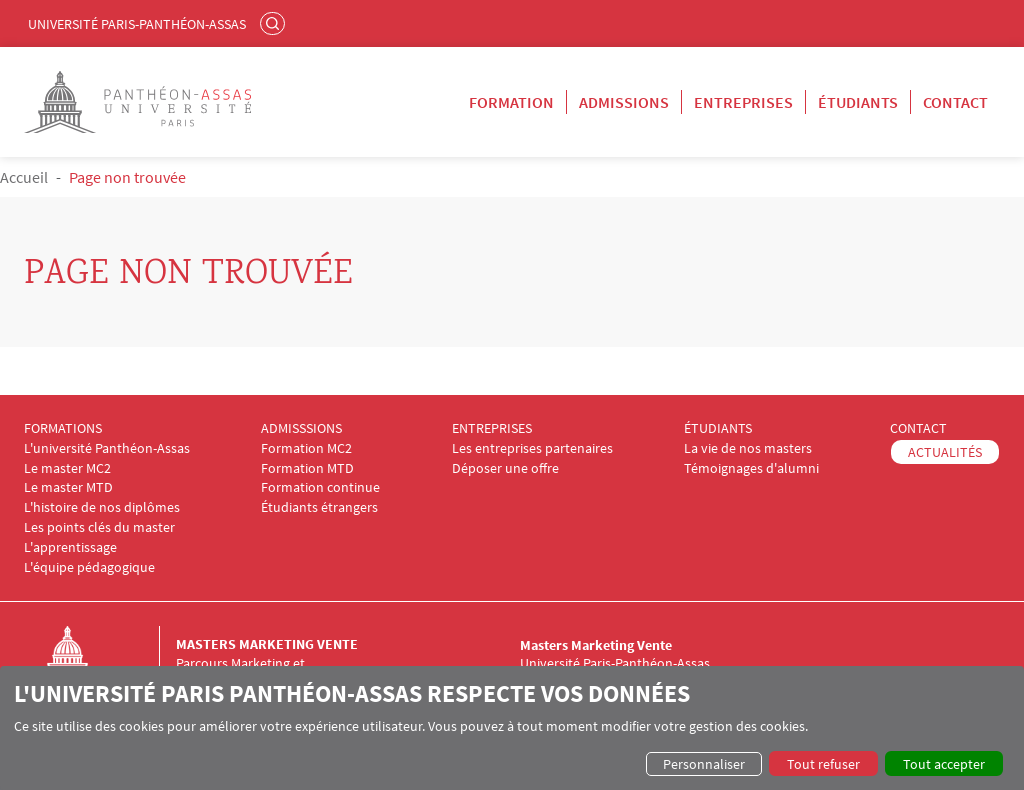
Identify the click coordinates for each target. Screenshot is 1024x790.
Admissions (624, 102)
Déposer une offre (505, 468)
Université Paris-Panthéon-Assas (137, 24)
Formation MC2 (306, 448)
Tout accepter (944, 764)
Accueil (24, 177)
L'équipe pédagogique (89, 567)
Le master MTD (68, 487)
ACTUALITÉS (945, 452)
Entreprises (743, 102)
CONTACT (918, 428)
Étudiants (858, 102)
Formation (511, 102)
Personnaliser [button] (704, 764)
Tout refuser (823, 764)
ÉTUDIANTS (718, 428)
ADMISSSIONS (301, 428)
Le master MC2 (67, 468)
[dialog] (512, 728)
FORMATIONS (63, 428)
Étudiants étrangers (319, 507)
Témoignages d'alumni (751, 468)
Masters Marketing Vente (267, 644)
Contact (955, 102)
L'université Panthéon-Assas (107, 448)
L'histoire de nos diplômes (102, 507)
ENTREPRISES (492, 428)
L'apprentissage (70, 547)
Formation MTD (307, 468)
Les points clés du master (99, 527)
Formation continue (320, 487)
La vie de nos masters (748, 448)
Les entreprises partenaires (532, 448)
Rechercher (275, 23)
